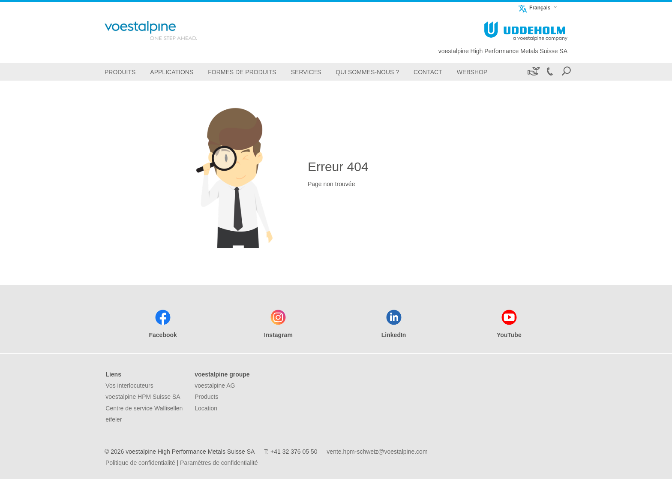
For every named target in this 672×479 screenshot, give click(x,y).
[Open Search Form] (566, 72)
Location (206, 408)
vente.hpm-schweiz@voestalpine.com (377, 451)
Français (534, 7)
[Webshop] (472, 72)
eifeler (113, 419)
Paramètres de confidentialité (219, 462)
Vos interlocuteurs (129, 385)
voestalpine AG (215, 385)
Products (206, 396)
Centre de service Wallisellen (144, 408)
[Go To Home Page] (165, 30)
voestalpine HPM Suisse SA (142, 396)
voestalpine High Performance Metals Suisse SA (502, 51)
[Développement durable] (532, 72)
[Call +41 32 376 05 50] (549, 72)
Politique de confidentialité (140, 462)
